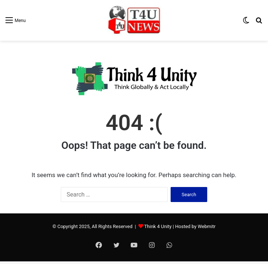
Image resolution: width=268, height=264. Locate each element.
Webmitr (207, 226)
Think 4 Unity (158, 226)
